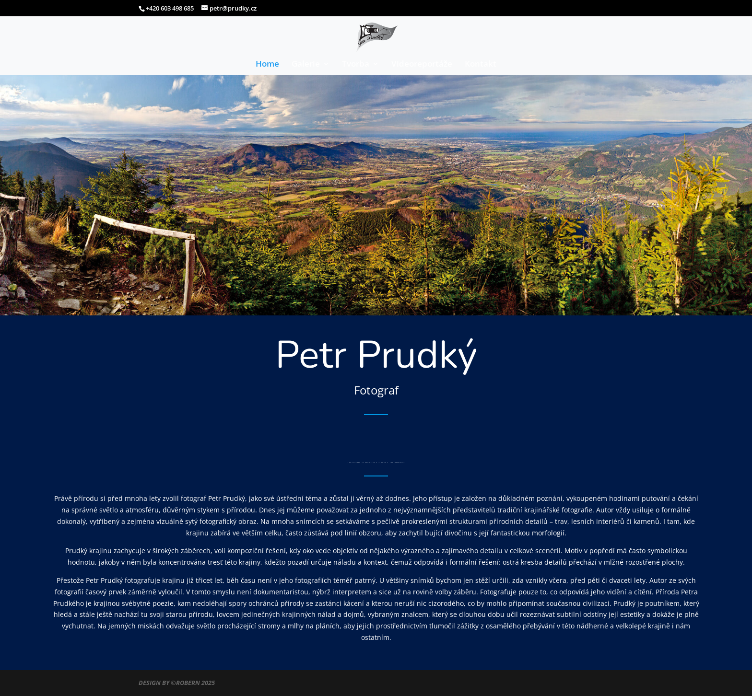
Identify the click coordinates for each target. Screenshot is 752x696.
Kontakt (480, 64)
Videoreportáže (421, 64)
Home (267, 64)
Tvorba (355, 64)
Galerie (306, 64)
